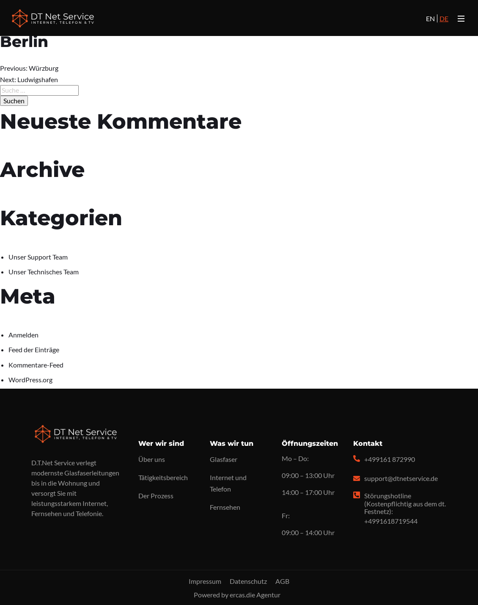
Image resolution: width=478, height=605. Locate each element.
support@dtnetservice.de (401, 478)
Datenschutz (248, 581)
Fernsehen (225, 507)
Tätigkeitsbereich (163, 477)
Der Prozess (155, 496)
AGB (282, 581)
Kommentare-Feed (35, 365)
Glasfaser (223, 459)
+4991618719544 (391, 521)
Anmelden (23, 335)
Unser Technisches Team (43, 272)
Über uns (151, 459)
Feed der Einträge (33, 349)
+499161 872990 (389, 459)
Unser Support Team (38, 257)
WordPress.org (30, 380)
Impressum (205, 581)
